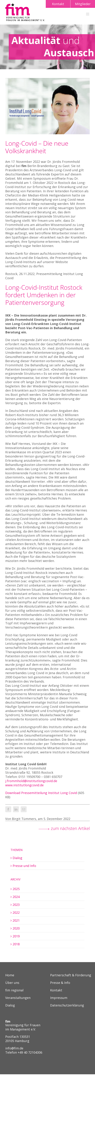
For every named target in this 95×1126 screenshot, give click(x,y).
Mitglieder (83, 4)
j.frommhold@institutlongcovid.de (31, 781)
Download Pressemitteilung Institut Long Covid (41, 793)
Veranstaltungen (17, 998)
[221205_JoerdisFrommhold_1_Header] (47, 106)
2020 (16, 928)
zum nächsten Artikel (70, 828)
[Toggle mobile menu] (88, 14)
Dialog (17, 858)
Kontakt (56, 990)
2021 (16, 920)
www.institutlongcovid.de (24, 785)
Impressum (58, 998)
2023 (16, 905)
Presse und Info (24, 866)
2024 (16, 897)
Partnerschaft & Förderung (70, 975)
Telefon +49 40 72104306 (23, 1052)
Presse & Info (60, 983)
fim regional (14, 990)
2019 (16, 936)
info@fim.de (14, 1048)
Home (9, 975)
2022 (16, 912)
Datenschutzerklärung (67, 1005)
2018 (16, 944)
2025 (16, 889)
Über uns (12, 983)
